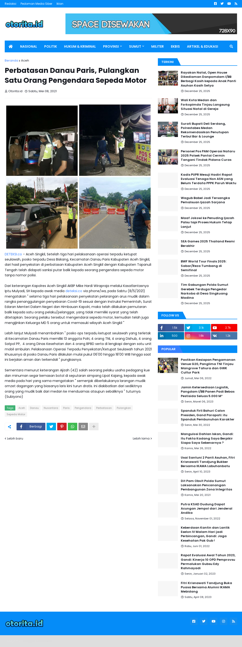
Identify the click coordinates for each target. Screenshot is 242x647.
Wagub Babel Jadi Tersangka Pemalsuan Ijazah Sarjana (205, 200)
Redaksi (10, 4)
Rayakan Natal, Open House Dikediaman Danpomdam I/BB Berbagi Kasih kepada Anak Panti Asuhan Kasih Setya (208, 79)
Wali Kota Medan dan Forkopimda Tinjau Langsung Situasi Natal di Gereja (205, 104)
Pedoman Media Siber (36, 4)
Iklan (59, 4)
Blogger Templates (37, 641)
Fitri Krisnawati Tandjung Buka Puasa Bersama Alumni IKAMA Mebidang (206, 587)
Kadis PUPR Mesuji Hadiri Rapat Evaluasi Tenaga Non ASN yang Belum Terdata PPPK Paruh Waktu (208, 179)
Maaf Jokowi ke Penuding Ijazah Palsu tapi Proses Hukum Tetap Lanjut (207, 222)
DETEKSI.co (13, 254)
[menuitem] (11, 46)
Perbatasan (104, 408)
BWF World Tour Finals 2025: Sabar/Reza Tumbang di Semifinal (203, 265)
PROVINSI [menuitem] (111, 46)
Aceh (25, 60)
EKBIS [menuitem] (175, 46)
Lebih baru (15, 438)
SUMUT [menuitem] (135, 46)
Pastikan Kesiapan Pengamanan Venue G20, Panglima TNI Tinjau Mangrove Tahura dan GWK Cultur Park (208, 366)
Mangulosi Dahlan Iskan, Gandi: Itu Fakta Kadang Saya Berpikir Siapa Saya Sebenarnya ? (207, 438)
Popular (168, 349)
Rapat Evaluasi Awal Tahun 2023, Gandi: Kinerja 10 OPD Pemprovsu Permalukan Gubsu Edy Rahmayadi (208, 561)
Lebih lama (141, 438)
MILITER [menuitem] (157, 46)
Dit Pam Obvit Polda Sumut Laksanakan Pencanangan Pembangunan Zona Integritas (206, 485)
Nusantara (51, 408)
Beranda (11, 60)
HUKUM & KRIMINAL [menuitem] (80, 46)
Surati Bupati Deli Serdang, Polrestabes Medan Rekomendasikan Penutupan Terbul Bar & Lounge (205, 130)
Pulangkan (124, 408)
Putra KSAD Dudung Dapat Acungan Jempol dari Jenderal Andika (206, 508)
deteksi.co (73, 291)
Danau (34, 408)
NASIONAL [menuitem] (28, 46)
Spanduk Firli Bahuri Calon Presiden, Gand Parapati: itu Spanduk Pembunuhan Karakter (207, 415)
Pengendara (83, 408)
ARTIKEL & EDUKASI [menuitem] (202, 46)
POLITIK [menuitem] (50, 46)
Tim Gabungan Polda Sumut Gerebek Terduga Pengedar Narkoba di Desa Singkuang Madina (204, 291)
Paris (66, 408)
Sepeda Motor (16, 414)
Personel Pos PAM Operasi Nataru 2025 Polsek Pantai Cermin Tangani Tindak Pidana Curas (208, 155)
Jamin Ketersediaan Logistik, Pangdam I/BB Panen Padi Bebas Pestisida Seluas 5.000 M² (207, 391)
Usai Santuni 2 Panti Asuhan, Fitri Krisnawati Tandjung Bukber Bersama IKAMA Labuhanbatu (208, 462)
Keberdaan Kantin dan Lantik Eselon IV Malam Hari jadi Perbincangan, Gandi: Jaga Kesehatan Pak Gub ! (205, 534)
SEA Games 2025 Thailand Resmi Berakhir (208, 243)
